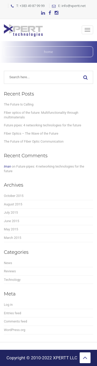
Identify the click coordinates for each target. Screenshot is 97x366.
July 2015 (11, 212)
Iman (7, 166)
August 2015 (13, 204)
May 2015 (11, 229)
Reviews (10, 271)
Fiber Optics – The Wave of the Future (31, 133)
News (8, 263)
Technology (12, 280)
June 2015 (11, 221)
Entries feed (12, 313)
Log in (8, 305)
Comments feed (15, 321)
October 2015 (14, 196)
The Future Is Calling (18, 104)
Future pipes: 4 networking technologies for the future (42, 125)
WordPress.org (14, 330)
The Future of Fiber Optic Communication (34, 141)
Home (48, 51)
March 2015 (12, 238)
